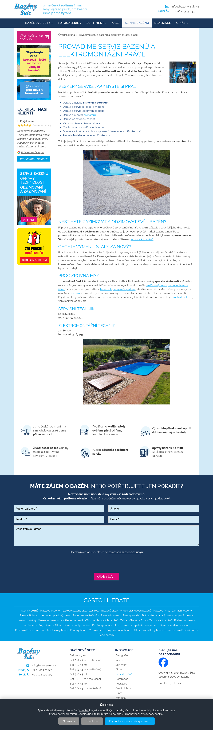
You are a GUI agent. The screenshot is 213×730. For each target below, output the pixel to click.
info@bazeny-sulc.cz (185, 6)
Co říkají (32, 111)
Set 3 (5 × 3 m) (78, 665)
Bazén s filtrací (53, 625)
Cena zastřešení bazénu (29, 630)
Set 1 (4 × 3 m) (78, 655)
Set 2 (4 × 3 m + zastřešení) (85, 660)
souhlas (84, 710)
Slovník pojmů (29, 610)
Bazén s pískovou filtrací (106, 625)
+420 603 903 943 (183, 11)
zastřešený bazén (156, 285)
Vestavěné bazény (100, 630)
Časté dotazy (123, 688)
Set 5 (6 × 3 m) (78, 674)
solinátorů (90, 115)
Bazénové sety (37, 23)
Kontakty (121, 698)
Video (119, 660)
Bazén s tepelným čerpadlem (140, 625)
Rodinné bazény (33, 625)
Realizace (162, 23)
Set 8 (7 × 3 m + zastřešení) (85, 688)
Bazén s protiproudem (77, 625)
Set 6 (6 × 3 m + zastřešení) (85, 679)
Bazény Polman (29, 615)
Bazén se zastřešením (86, 615)
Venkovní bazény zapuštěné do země (60, 620)
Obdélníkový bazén (57, 630)
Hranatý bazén (164, 615)
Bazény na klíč (131, 615)
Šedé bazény (106, 635)
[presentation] (106, 563)
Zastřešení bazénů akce (103, 610)
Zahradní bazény (182, 610)
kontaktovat (180, 297)
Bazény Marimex (111, 615)
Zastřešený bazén (187, 630)
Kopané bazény (184, 615)
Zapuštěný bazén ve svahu (159, 630)
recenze (76, 293)
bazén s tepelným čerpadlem (118, 289)
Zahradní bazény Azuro (134, 620)
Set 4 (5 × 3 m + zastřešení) (85, 669)
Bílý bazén (147, 615)
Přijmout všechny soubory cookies (129, 721)
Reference (122, 679)
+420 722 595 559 (41, 674)
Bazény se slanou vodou (174, 625)
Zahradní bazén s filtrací (127, 630)
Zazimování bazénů (160, 620)
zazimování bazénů (142, 239)
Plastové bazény (50, 610)
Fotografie (122, 655)
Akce (116, 23)
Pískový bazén (78, 630)
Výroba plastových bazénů (135, 610)
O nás (181, 23)
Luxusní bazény (27, 620)
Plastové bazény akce (74, 610)
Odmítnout (92, 721)
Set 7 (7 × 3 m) (78, 683)
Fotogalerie (68, 23)
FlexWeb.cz (179, 683)
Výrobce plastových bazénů (101, 620)
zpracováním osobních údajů (126, 552)
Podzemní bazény (185, 620)
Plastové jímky (161, 610)
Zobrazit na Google (32, 152)
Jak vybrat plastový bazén (55, 615)
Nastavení (69, 721)
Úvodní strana (66, 34)
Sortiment (95, 23)
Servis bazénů (137, 23)
